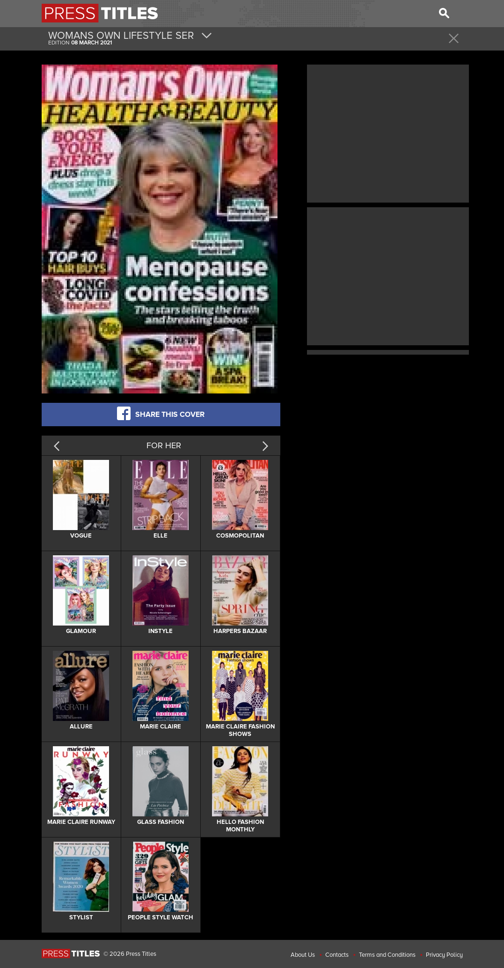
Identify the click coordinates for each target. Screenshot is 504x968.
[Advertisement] (388, 132)
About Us (303, 955)
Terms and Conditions (387, 955)
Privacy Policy (444, 955)
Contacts (337, 955)
